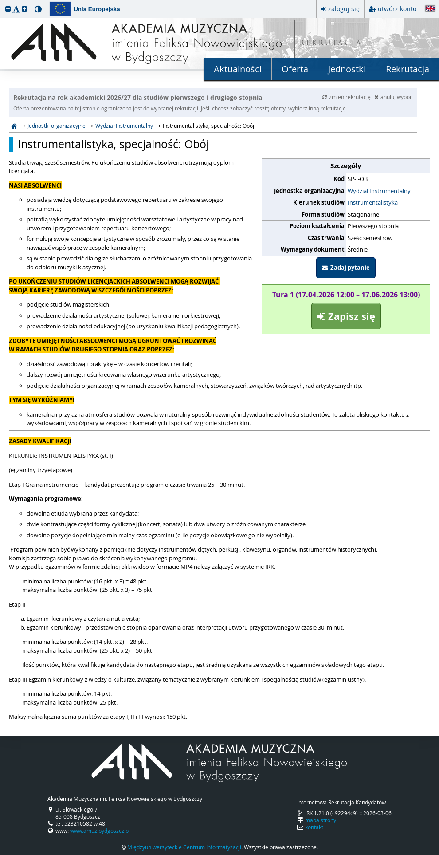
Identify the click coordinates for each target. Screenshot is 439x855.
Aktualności (238, 69)
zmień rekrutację (347, 96)
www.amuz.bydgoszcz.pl (100, 830)
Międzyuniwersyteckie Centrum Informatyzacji (184, 847)
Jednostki (347, 69)
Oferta (295, 69)
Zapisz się (346, 316)
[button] (8, 8)
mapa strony (320, 819)
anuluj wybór (393, 96)
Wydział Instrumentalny (124, 125)
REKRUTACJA (331, 43)
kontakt (314, 827)
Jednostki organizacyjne (56, 125)
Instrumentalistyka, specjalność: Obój (113, 144)
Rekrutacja (407, 69)
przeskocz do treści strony (2, 2)
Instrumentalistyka (373, 202)
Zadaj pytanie (346, 268)
